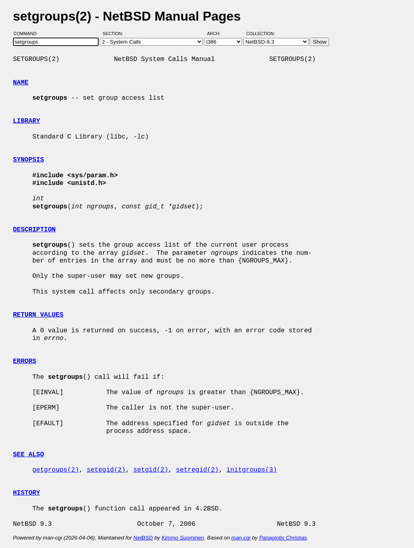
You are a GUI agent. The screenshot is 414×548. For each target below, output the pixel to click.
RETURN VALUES (38, 315)
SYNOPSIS (28, 159)
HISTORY (26, 493)
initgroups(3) (251, 470)
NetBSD (143, 538)
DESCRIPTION (34, 229)
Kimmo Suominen (182, 538)
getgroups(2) (55, 470)
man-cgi (240, 538)
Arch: (217, 33)
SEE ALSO (28, 454)
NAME (20, 82)
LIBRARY (26, 121)
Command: (28, 33)
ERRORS (24, 361)
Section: (115, 33)
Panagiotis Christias (283, 538)
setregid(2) (197, 470)
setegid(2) (106, 470)
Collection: (260, 33)
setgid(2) (150, 470)
